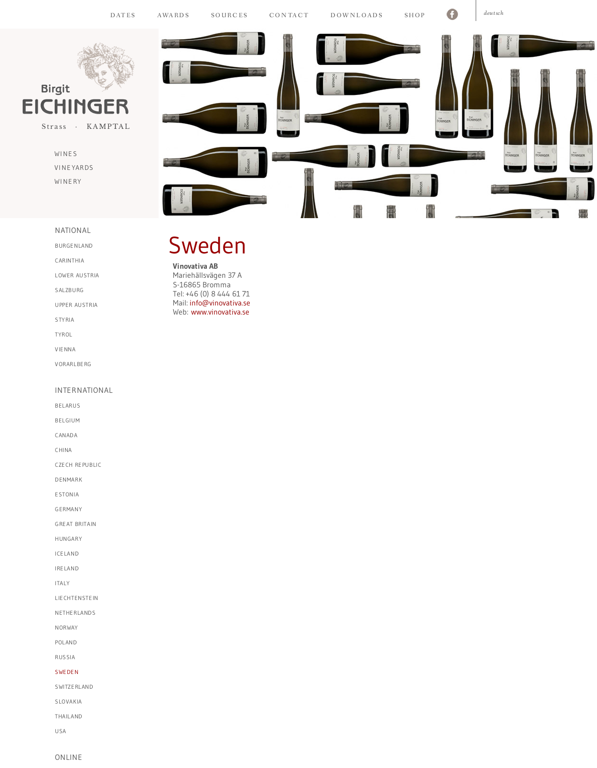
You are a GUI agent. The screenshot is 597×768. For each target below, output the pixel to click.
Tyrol (64, 334)
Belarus (67, 405)
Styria (65, 319)
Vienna (65, 349)
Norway (66, 627)
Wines (65, 153)
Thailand (69, 716)
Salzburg (69, 290)
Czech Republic (78, 464)
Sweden (67, 671)
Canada (66, 435)
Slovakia (68, 701)
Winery (68, 181)
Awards (173, 15)
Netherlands (75, 612)
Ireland (67, 568)
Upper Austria (76, 304)
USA (60, 731)
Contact (289, 15)
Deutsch (494, 13)
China (63, 449)
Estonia (67, 494)
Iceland (67, 553)
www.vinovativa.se (220, 311)
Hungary (68, 538)
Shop (415, 15)
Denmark (68, 479)
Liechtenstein (76, 597)
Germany (68, 509)
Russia (65, 657)
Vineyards (74, 167)
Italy (62, 583)
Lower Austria (77, 275)
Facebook (452, 15)
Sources (229, 15)
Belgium (67, 420)
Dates (123, 15)
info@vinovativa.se (220, 302)
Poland (66, 642)
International (84, 390)
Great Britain (75, 523)
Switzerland (74, 686)
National (73, 230)
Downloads (356, 15)
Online (69, 757)
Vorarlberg (73, 364)
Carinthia (69, 260)
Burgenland (74, 245)
